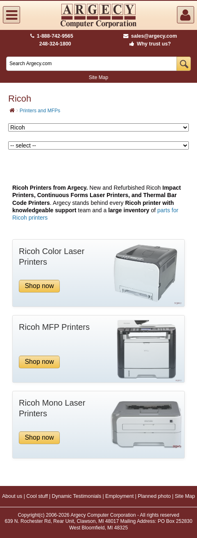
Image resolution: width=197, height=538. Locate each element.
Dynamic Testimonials (77, 496)
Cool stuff (37, 496)
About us (12, 496)
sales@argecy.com (150, 36)
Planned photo (154, 496)
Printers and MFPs (40, 111)
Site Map (98, 77)
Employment (119, 496)
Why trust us (148, 44)
